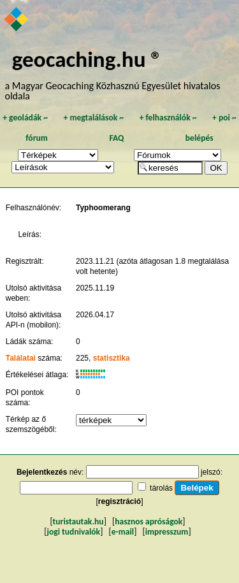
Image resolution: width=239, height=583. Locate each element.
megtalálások (93, 117)
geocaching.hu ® (87, 59)
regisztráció (119, 501)
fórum (36, 138)
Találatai (21, 358)
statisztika (111, 358)
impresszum (167, 531)
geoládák (25, 117)
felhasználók (168, 117)
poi (224, 117)
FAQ (116, 138)
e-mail (123, 531)
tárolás (161, 488)
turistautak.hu (78, 521)
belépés (199, 138)
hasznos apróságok (148, 521)
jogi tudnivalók (73, 531)
